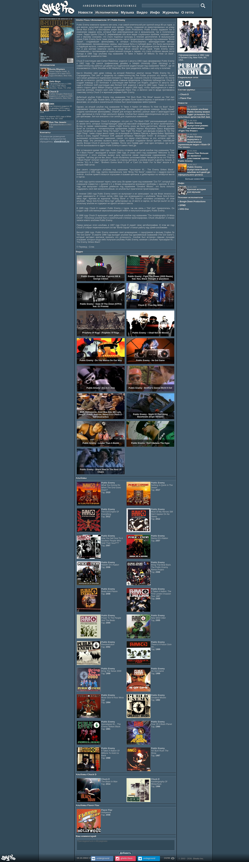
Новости (85, 12)
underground (100, 858)
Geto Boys (56, 84)
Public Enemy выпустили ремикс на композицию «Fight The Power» (193, 126)
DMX (56, 111)
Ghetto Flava (83, 20)
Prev (208, 50)
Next (210, 50)
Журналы (170, 12)
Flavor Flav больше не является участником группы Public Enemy (193, 156)
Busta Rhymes (56, 73)
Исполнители (106, 12)
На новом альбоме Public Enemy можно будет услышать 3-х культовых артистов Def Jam (194, 112)
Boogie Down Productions (193, 201)
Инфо (155, 12)
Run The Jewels (55, 125)
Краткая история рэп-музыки (192, 190)
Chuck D (56, 95)
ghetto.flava (123, 858)
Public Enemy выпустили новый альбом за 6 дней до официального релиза (194, 170)
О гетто (187, 12)
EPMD (183, 205)
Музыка (127, 12)
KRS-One (184, 209)
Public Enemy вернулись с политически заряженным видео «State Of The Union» (194, 140)
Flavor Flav (185, 98)
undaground (146, 858)
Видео (142, 12)
